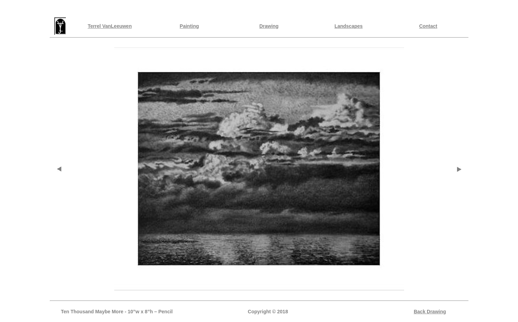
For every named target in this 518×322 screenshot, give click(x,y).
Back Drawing (430, 311)
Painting (189, 26)
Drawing (268, 26)
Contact (428, 26)
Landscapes (348, 26)
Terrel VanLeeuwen (110, 26)
